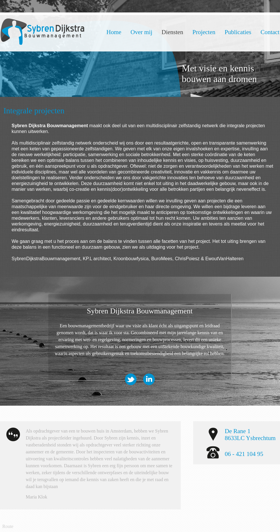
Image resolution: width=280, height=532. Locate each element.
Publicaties (238, 32)
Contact (270, 32)
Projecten (203, 32)
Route (7, 526)
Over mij (141, 32)
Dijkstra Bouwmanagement (42, 32)
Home (113, 32)
